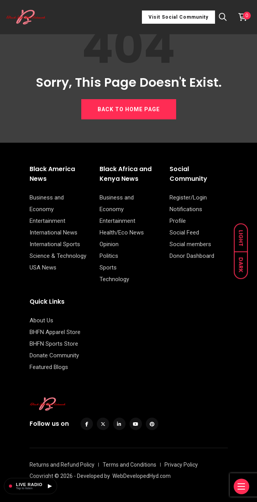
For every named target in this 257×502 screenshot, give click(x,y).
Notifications (186, 209)
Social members (190, 244)
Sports (108, 267)
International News (53, 232)
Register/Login (188, 197)
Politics (109, 255)
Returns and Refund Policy (62, 465)
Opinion (109, 244)
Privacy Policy (181, 465)
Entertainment (47, 220)
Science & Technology (58, 255)
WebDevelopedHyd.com (141, 476)
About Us (41, 320)
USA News (43, 267)
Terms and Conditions (129, 465)
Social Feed (184, 232)
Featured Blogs (49, 367)
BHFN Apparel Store (55, 332)
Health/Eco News (122, 232)
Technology (114, 279)
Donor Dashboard (192, 255)
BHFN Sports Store (54, 343)
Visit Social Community (178, 17)
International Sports (55, 244)
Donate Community (54, 355)
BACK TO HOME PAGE (129, 109)
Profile (178, 220)
